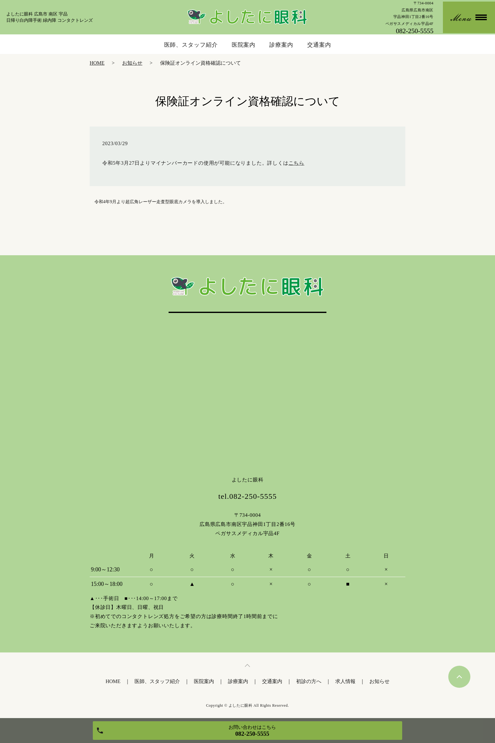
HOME (97, 63)
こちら (296, 163)
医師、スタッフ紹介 (191, 45)
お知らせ (132, 63)
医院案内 (244, 45)
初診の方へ (308, 681)
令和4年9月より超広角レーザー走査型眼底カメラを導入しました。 (160, 201)
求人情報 (345, 681)
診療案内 (281, 45)
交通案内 (319, 45)
